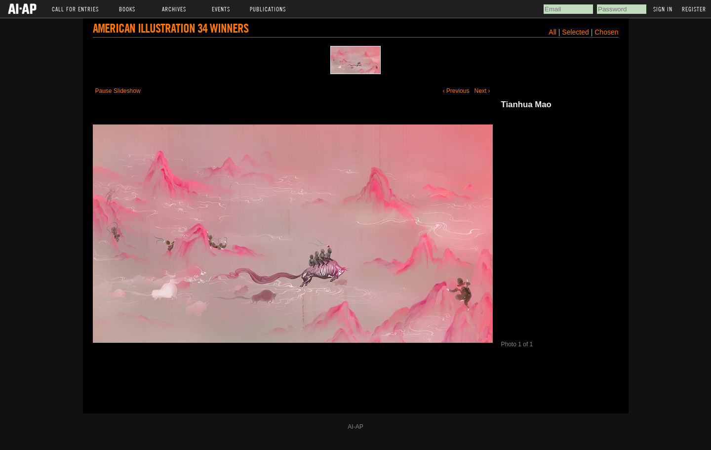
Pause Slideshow (118, 90)
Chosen (606, 32)
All (552, 32)
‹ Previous (455, 90)
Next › (482, 90)
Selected (576, 32)
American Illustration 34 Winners (170, 28)
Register (694, 9)
